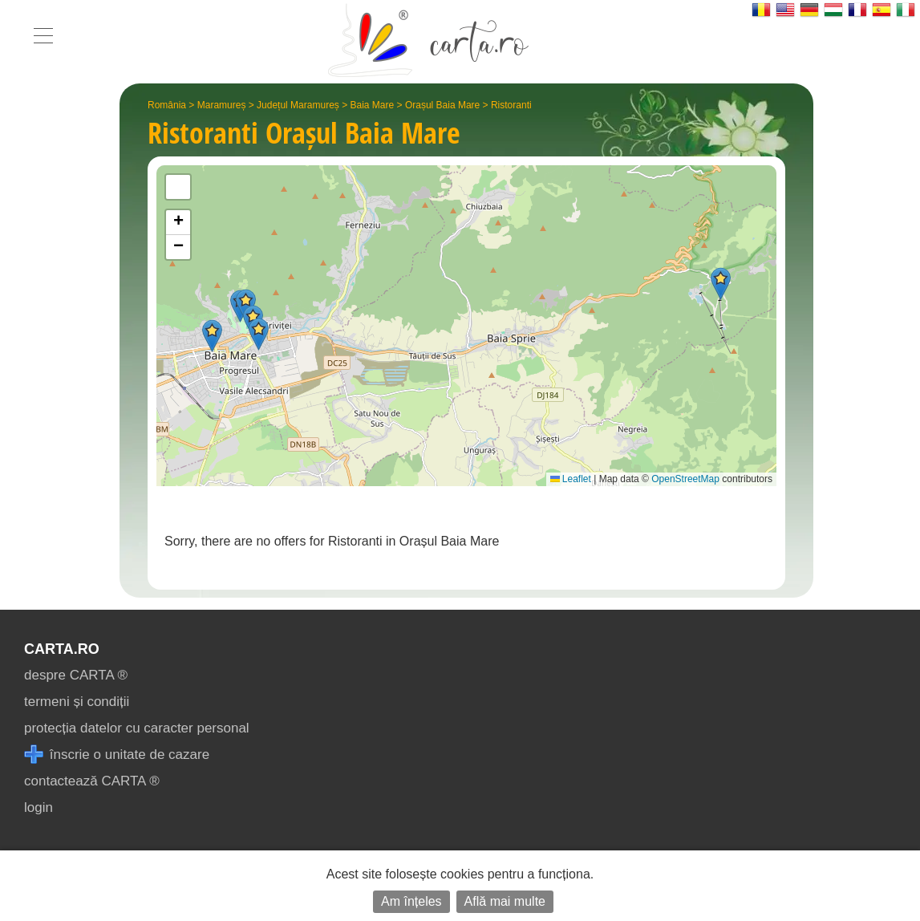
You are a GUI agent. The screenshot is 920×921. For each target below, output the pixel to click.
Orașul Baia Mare (442, 105)
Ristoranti (511, 105)
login (38, 807)
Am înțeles (411, 901)
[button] (259, 334)
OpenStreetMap (685, 479)
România (167, 105)
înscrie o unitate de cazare (116, 754)
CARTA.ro (61, 649)
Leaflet (570, 479)
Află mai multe (504, 901)
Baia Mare (373, 105)
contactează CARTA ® (92, 781)
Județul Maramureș (298, 105)
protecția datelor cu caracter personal (136, 728)
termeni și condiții (76, 701)
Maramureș (221, 105)
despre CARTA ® (76, 675)
